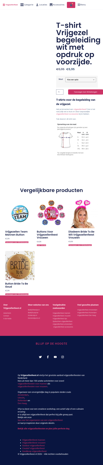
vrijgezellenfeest (80, 109)
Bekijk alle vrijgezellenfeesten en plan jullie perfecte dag (43, 428)
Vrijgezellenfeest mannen (33, 440)
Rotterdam (22, 401)
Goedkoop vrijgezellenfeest (34, 451)
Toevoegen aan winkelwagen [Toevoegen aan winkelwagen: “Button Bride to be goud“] (17, 294)
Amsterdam (23, 395)
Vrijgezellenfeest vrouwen (33, 443)
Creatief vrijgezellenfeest (33, 448)
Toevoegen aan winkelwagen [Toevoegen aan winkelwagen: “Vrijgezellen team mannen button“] (17, 242)
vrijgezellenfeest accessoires (67, 114)
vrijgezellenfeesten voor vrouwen (32, 386)
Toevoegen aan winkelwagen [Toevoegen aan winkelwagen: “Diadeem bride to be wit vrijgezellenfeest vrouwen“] (80, 245)
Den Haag (22, 403)
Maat (61, 79)
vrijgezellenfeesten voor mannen (32, 384)
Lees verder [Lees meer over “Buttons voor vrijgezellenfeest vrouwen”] (41, 245)
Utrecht (21, 398)
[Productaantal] (60, 92)
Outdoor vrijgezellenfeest (33, 446)
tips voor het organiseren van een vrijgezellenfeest (40, 420)
